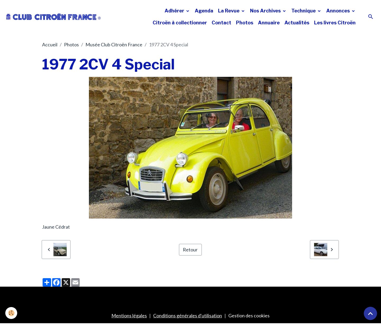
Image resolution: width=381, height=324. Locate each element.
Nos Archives (266, 11)
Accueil (49, 44)
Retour (190, 249)
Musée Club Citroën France (113, 44)
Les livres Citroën (335, 22)
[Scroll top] (370, 313)
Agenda (204, 11)
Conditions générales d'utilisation (187, 315)
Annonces (338, 11)
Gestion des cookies (249, 315)
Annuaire (269, 22)
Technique (304, 11)
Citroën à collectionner (180, 22)
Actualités (296, 22)
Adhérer (175, 11)
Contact (221, 22)
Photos (244, 22)
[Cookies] (11, 313)
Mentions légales (129, 315)
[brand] (53, 16)
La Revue (229, 11)
